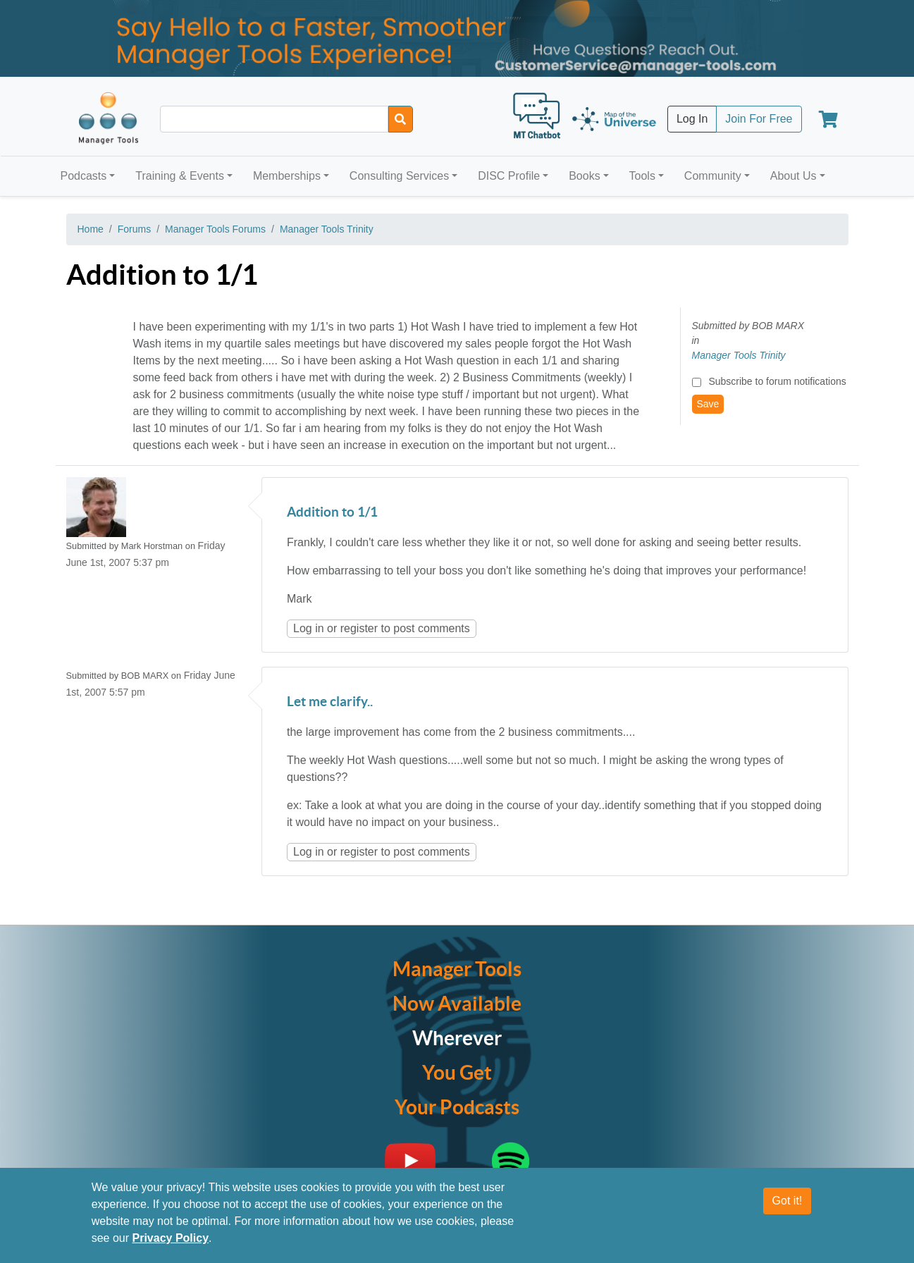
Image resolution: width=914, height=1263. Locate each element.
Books (584, 176)
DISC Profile (509, 176)
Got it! (787, 1201)
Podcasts (84, 176)
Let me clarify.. (330, 702)
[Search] (400, 119)
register (359, 628)
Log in (308, 628)
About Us (793, 176)
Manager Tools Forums (215, 229)
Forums (134, 229)
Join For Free (758, 119)
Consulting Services (399, 176)
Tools (642, 176)
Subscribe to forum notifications (777, 381)
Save (708, 403)
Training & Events (179, 176)
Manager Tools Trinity (326, 229)
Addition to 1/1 (332, 512)
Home (91, 229)
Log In (692, 119)
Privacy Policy (170, 1238)
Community (712, 176)
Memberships (287, 176)
